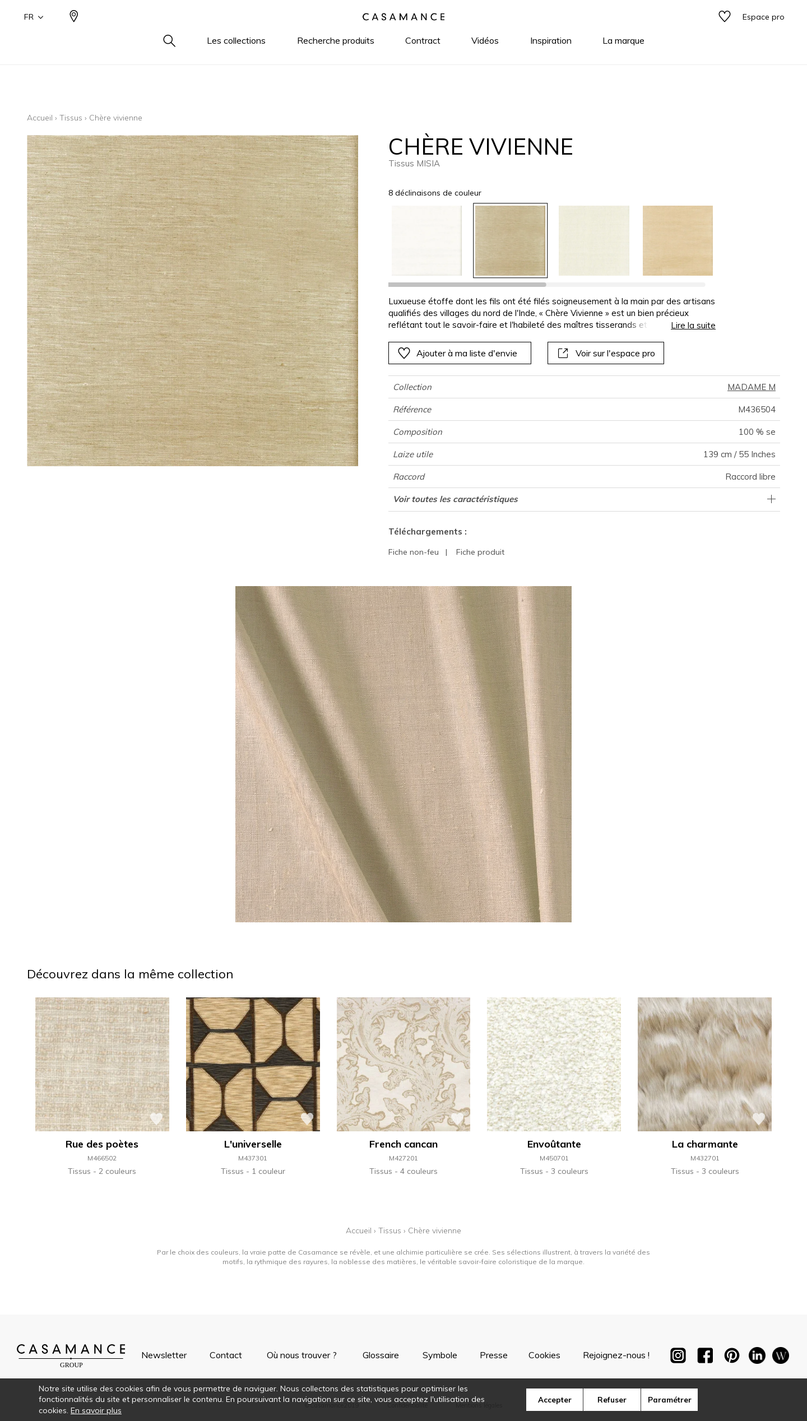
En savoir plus (96, 1410)
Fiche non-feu (413, 552)
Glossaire (381, 1354)
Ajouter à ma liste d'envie (457, 353)
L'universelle (253, 1143)
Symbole (440, 1354)
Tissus (70, 118)
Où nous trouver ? (302, 1354)
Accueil (40, 118)
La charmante (705, 1143)
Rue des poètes (102, 1143)
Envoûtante (554, 1143)
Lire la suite (693, 325)
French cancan (403, 1143)
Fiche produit (480, 552)
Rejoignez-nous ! (616, 1354)
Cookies (544, 1354)
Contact (226, 1354)
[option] (427, 241)
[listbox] (545, 241)
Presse (494, 1354)
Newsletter (164, 1354)
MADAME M (751, 387)
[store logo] (403, 35)
